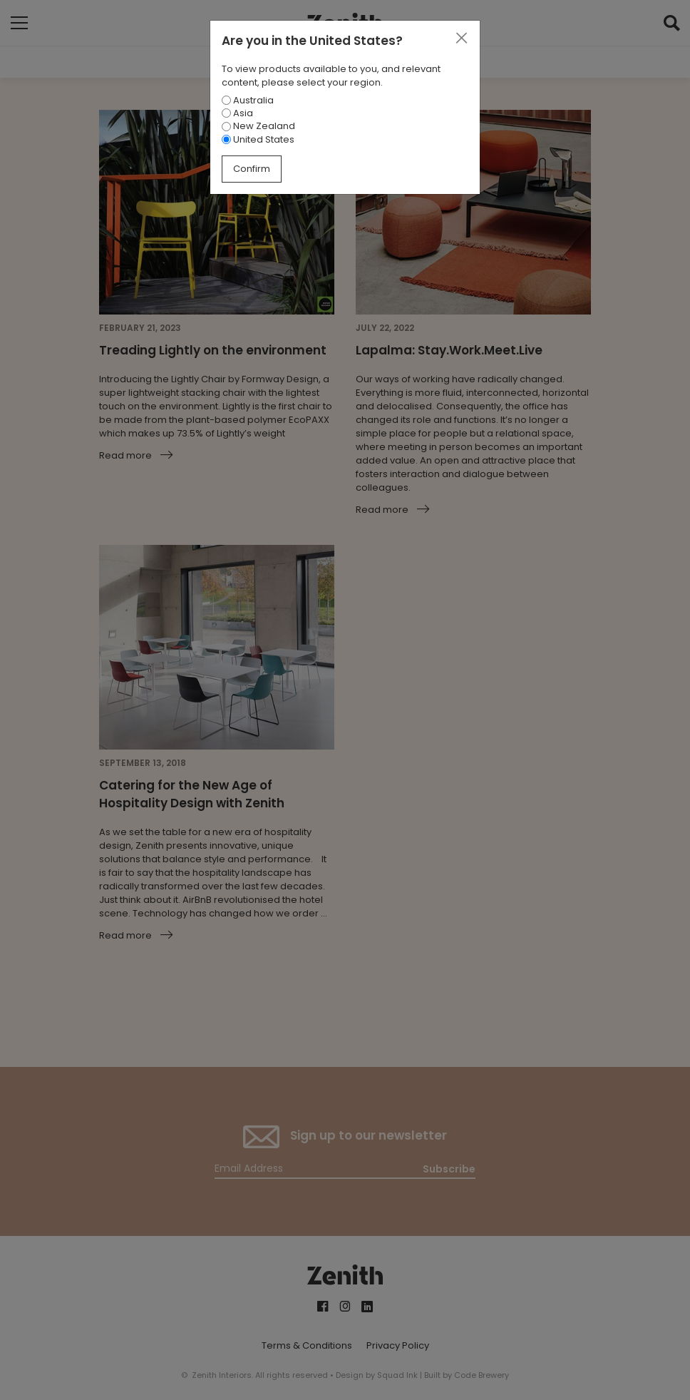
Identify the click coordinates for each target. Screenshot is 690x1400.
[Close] (461, 38)
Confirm (251, 168)
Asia (237, 113)
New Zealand (258, 126)
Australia (248, 100)
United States (258, 139)
